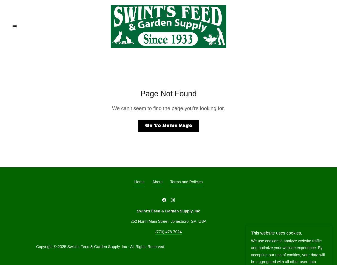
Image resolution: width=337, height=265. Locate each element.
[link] (168, 26)
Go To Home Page (168, 125)
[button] (14, 26)
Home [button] (139, 182)
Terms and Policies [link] (186, 182)
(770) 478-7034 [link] (168, 232)
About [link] (157, 182)
